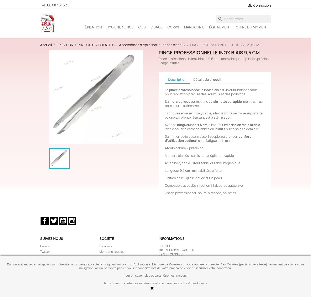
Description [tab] (177, 79)
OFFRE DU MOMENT (252, 27)
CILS (142, 27)
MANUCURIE (194, 27)
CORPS (173, 27)
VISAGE (157, 27)
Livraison (105, 246)
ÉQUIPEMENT (220, 27)
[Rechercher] (243, 19)
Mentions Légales (112, 252)
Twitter (54, 221)
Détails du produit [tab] (207, 79)
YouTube (63, 221)
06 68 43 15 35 (58, 5)
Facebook (45, 221)
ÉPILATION (93, 27)
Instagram (72, 221)
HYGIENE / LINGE (120, 27)
